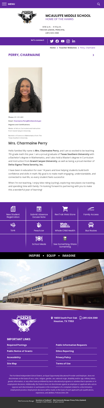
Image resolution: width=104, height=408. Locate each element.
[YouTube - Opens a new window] (62, 41)
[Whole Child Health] (65, 227)
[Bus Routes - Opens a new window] (91, 227)
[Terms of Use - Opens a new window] (76, 364)
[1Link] (13, 227)
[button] (8, 4)
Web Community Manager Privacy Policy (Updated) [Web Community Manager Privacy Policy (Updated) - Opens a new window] (69, 400)
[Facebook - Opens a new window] (57, 41)
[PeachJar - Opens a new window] (39, 227)
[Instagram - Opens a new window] (68, 41)
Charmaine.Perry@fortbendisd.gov (27, 121)
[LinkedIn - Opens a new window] (73, 41)
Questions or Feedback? (44, 400)
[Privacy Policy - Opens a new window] (76, 357)
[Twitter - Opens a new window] (52, 41)
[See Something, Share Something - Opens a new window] (65, 242)
